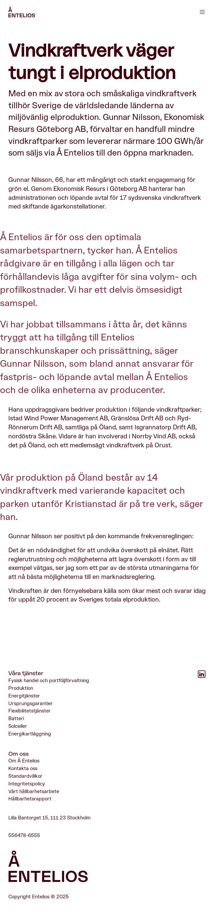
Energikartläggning (29, 733)
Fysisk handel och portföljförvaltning (48, 681)
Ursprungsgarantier (30, 703)
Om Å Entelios (23, 761)
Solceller (17, 726)
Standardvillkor (25, 776)
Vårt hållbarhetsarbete (33, 791)
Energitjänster (24, 695)
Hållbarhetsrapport (29, 799)
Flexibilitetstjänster (29, 711)
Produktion (20, 688)
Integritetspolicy (26, 783)
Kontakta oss (22, 768)
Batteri (16, 718)
